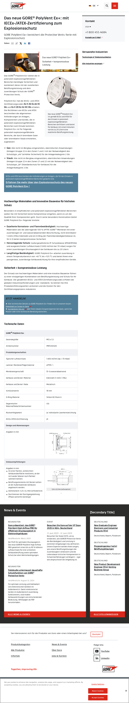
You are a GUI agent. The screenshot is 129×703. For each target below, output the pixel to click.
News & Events (59, 644)
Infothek (15, 656)
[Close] (126, 691)
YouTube (102, 651)
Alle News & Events (19, 614)
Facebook (29, 43)
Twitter (20, 43)
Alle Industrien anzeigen (92, 63)
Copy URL (16, 43)
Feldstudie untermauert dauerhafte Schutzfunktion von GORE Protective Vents (24, 573)
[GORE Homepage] (18, 6)
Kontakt (96, 634)
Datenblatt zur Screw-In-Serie (18, 306)
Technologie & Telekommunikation (96, 57)
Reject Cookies (98, 691)
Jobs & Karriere (59, 656)
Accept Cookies (98, 698)
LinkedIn (102, 658)
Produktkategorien (20, 644)
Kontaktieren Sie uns (16, 309)
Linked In (25, 43)
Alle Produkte (17, 650)
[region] (64, 690)
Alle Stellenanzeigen (106, 614)
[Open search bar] (106, 5)
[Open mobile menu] (114, 5)
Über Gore (57, 650)
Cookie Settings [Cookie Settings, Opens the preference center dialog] (97, 684)
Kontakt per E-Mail (93, 37)
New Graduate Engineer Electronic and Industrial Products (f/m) (106, 528)
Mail (12, 43)
